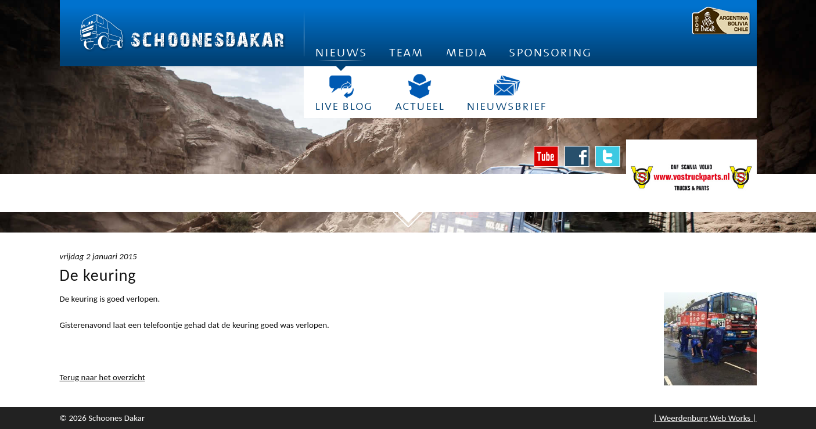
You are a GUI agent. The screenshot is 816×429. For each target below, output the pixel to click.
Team (406, 52)
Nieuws (341, 55)
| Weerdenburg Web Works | (705, 418)
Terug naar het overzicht (102, 377)
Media (466, 52)
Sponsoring (550, 52)
